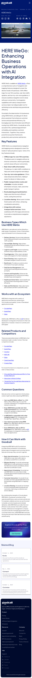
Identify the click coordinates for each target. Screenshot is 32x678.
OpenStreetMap (9, 360)
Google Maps (8, 308)
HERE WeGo (22, 83)
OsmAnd (6, 352)
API (22, 319)
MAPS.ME (6, 354)
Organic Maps (8, 363)
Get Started (16, 534)
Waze (5, 314)
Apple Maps (7, 311)
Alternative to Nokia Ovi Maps (12, 378)
